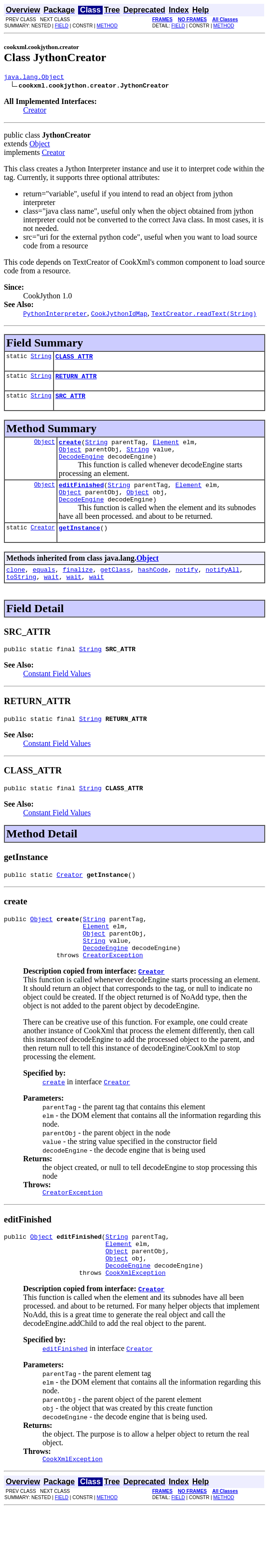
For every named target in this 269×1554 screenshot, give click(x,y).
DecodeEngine (81, 466)
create (70, 449)
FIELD (61, 25)
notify (186, 586)
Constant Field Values (57, 694)
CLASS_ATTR (74, 359)
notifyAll (223, 586)
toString (21, 595)
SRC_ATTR (70, 401)
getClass (115, 586)
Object (39, 145)
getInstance (79, 543)
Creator (34, 111)
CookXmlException (136, 1315)
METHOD (107, 25)
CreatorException (113, 988)
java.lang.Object (34, 78)
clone (15, 586)
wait (51, 595)
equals (44, 586)
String (40, 359)
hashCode (153, 586)
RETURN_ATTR (76, 380)
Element (166, 449)
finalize (78, 586)
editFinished (81, 496)
